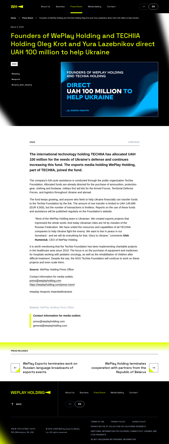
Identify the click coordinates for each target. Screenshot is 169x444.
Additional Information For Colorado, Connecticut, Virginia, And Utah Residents (124, 433)
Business (60, 6)
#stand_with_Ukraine (22, 85)
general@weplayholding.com (50, 325)
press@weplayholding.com (49, 321)
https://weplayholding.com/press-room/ (52, 284)
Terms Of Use (97, 421)
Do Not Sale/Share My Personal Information (113, 439)
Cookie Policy (139, 421)
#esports (16, 79)
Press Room (76, 6)
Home (13, 18)
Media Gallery (94, 6)
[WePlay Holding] (17, 6)
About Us (45, 6)
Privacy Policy (118, 421)
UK (143, 6)
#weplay (16, 74)
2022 (14, 64)
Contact (111, 6)
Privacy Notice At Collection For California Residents (118, 426)
